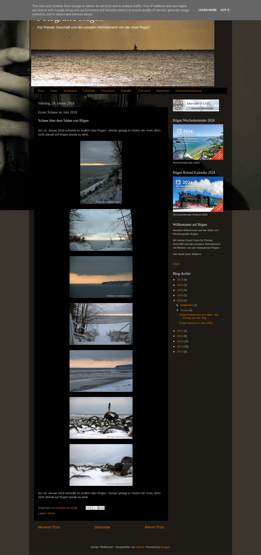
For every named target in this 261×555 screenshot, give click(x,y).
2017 (180, 330)
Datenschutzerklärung (189, 90)
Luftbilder (89, 90)
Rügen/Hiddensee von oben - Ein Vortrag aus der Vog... (199, 316)
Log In (176, 263)
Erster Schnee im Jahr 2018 (195, 323)
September (187, 305)
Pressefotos (108, 90)
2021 (180, 285)
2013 (180, 351)
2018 (180, 300)
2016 (180, 336)
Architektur (70, 90)
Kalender (126, 90)
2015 (180, 341)
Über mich (144, 90)
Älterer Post (154, 527)
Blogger (165, 547)
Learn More (207, 10)
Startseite (102, 527)
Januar (184, 310)
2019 (180, 295)
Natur (53, 90)
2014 (180, 346)
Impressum (163, 90)
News (41, 90)
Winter (51, 513)
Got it (224, 10)
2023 (180, 279)
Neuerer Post (49, 527)
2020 (180, 290)
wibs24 (140, 547)
